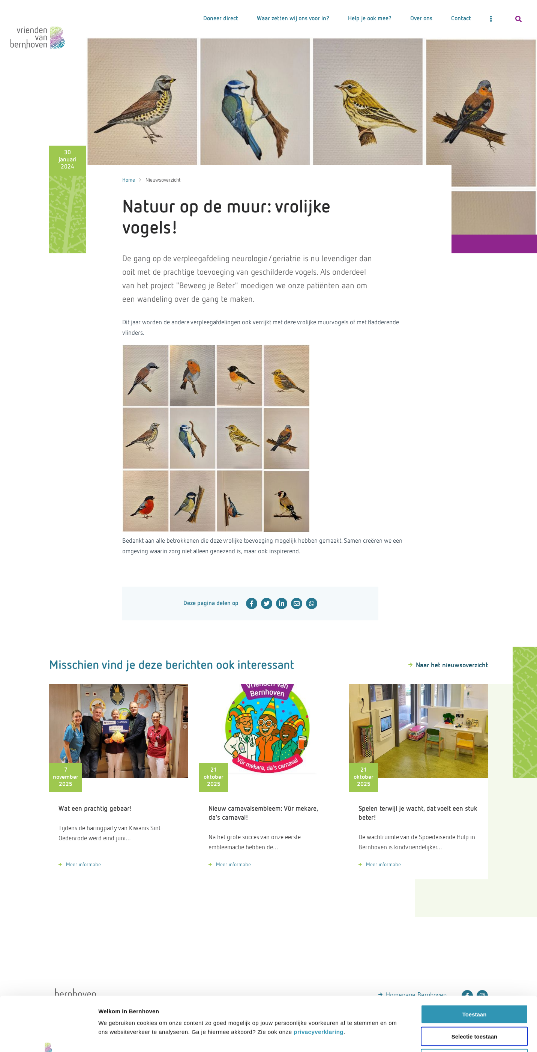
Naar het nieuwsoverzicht (452, 665)
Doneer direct (220, 19)
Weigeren (474, 1004)
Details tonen (483, 1037)
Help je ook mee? (370, 19)
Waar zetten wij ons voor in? (293, 19)
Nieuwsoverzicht (163, 180)
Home (128, 180)
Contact (461, 19)
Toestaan (474, 960)
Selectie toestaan (475, 982)
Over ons (421, 19)
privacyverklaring (319, 977)
